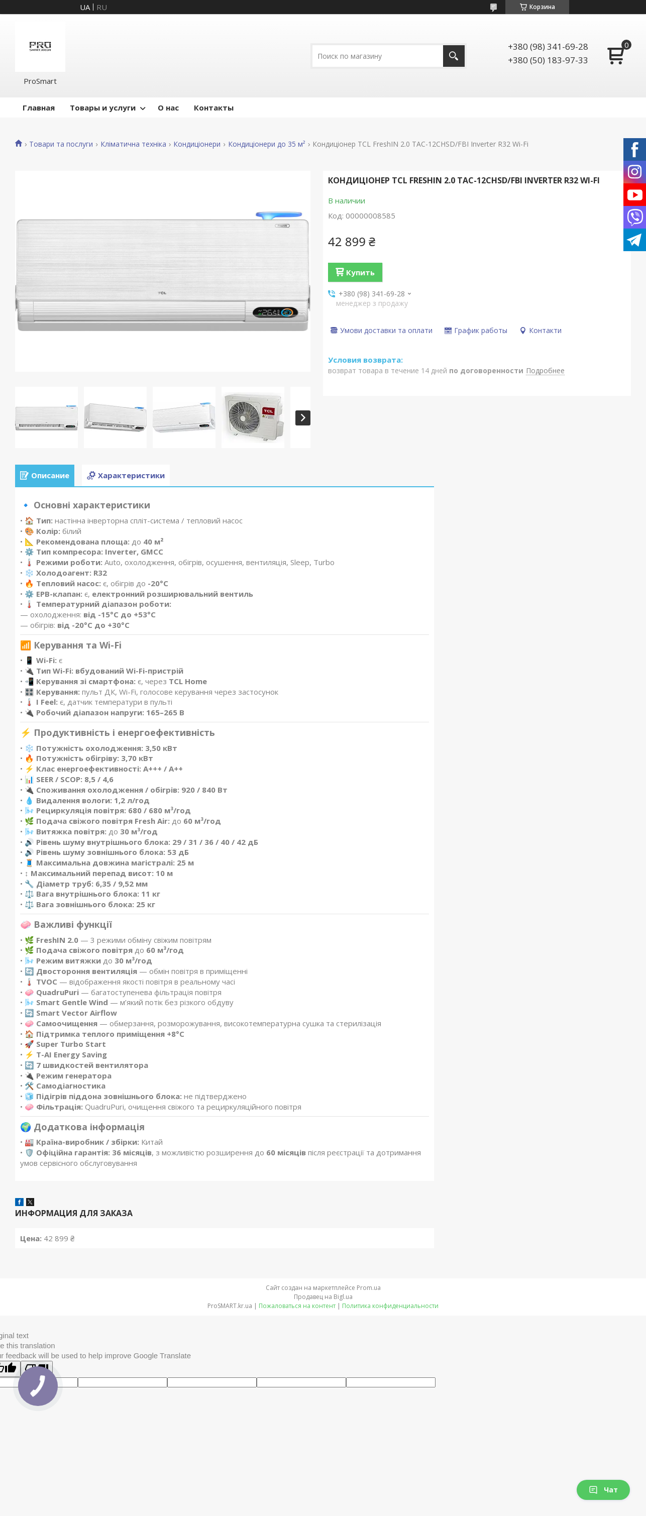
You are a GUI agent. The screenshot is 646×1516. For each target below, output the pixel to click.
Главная (39, 107)
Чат (603, 1489)
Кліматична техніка (133, 144)
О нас (168, 107)
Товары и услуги (103, 107)
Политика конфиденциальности (390, 1306)
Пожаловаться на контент (297, 1306)
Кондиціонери (197, 144)
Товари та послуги (61, 144)
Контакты (214, 107)
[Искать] (454, 56)
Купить (360, 272)
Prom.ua (369, 1287)
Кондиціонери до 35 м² (266, 144)
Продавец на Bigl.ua (323, 1296)
